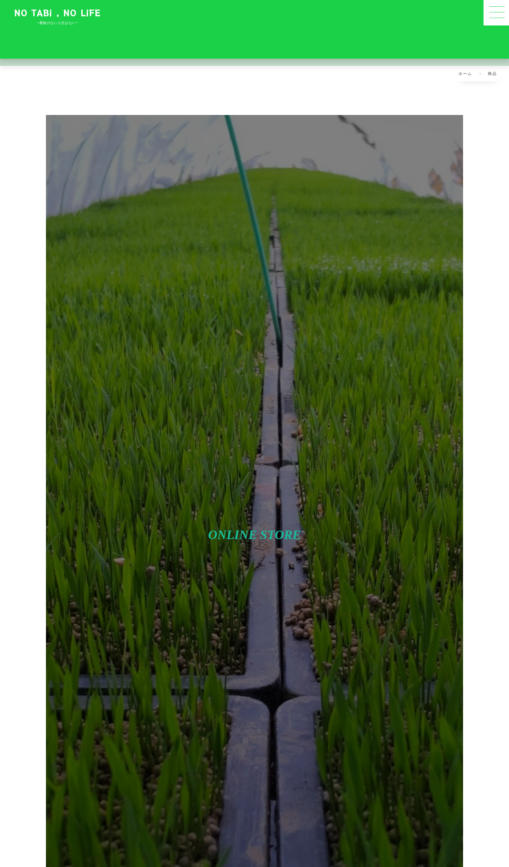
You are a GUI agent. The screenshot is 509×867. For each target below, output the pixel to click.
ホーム (465, 73)
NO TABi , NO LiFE (57, 12)
